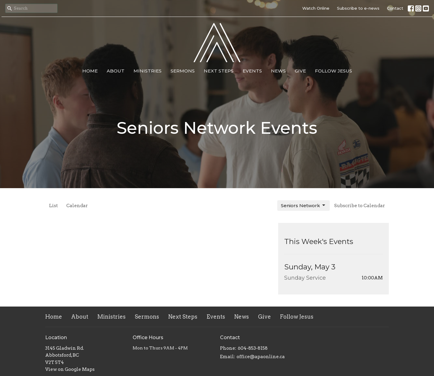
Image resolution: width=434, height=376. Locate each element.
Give (300, 71)
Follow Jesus (333, 71)
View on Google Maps (70, 369)
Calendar (77, 205)
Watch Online (315, 8)
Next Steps (219, 71)
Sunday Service (305, 278)
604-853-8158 (253, 348)
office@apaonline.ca (261, 356)
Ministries (148, 71)
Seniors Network (303, 205)
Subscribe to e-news (358, 8)
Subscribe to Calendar (359, 205)
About (115, 71)
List (53, 205)
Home (90, 71)
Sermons (183, 71)
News (278, 71)
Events (252, 71)
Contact (395, 8)
